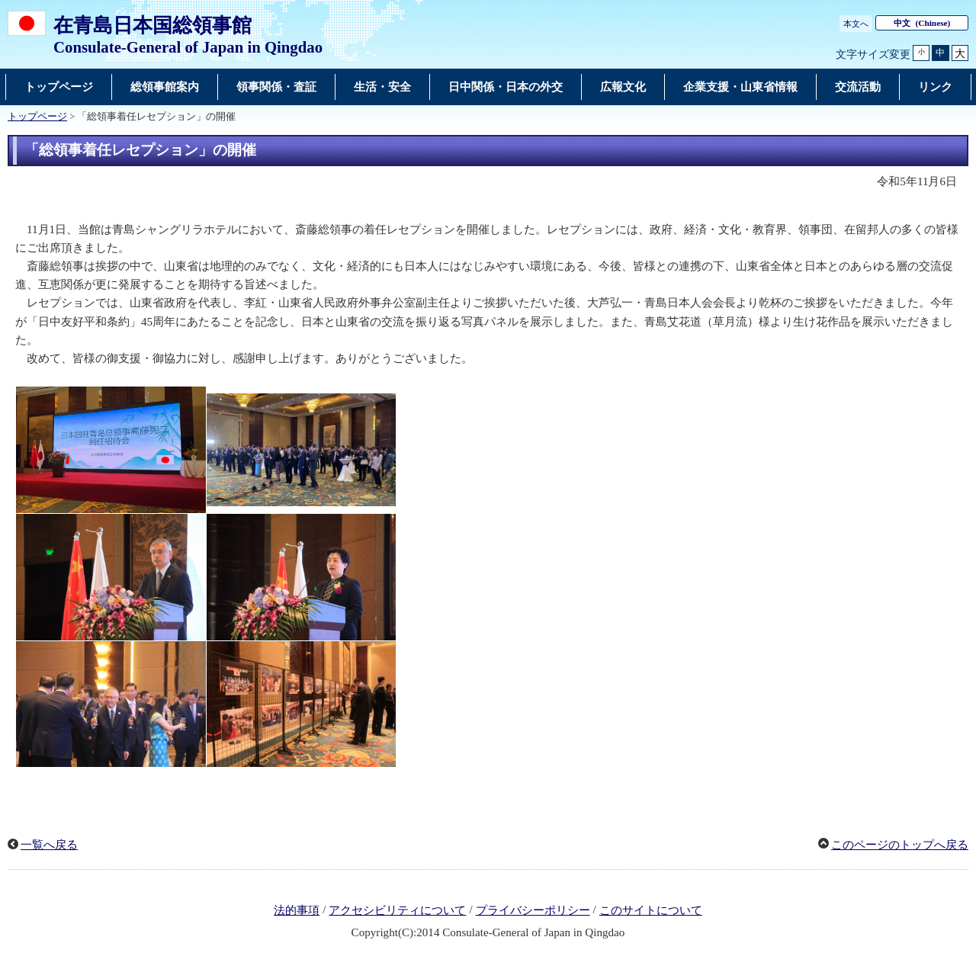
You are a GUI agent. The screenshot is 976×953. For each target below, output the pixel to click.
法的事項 (296, 910)
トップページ (37, 116)
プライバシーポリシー (533, 910)
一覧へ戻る (49, 845)
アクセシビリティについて (397, 910)
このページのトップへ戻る (899, 845)
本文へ (855, 23)
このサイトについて (650, 910)
